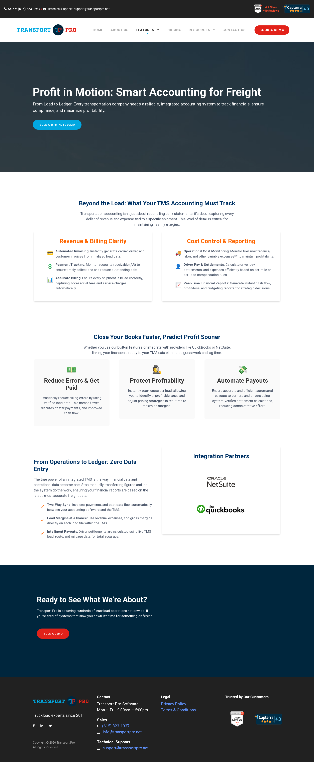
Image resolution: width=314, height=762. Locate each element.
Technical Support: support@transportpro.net (78, 9)
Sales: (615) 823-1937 (24, 9)
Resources (199, 30)
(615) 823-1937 (115, 726)
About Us (120, 30)
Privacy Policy (173, 704)
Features (145, 30)
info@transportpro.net (122, 732)
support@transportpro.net (126, 748)
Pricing (173, 30)
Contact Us (234, 30)
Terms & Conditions (178, 710)
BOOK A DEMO (272, 30)
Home (98, 30)
